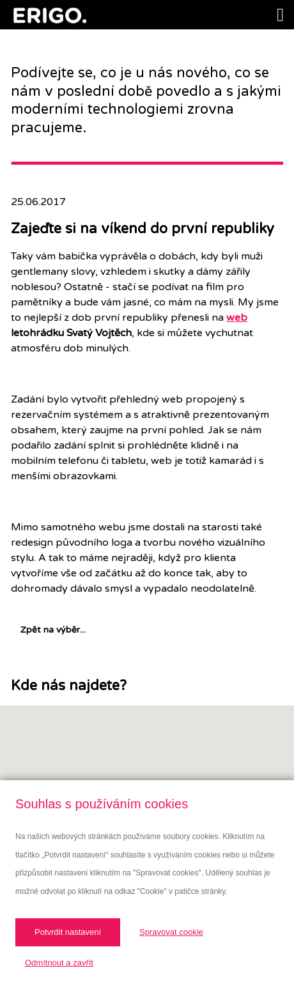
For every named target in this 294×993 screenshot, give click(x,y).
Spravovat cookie (171, 932)
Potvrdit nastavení (68, 932)
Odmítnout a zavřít (59, 962)
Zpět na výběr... (53, 629)
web (236, 317)
